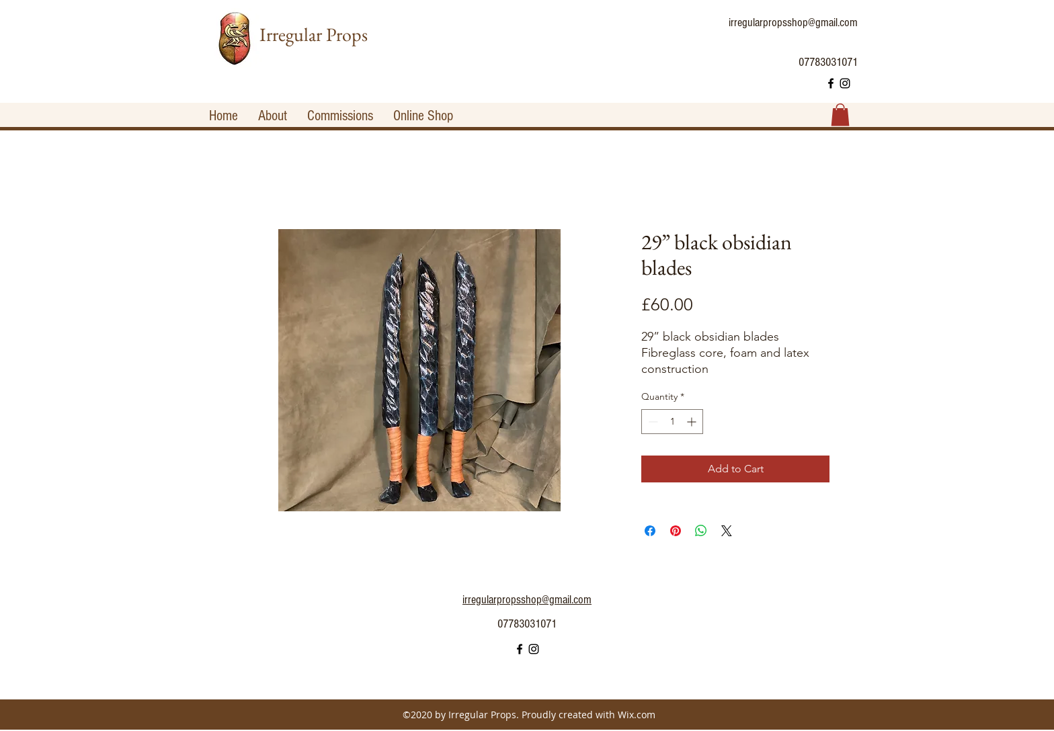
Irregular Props (313, 34)
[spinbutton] (672, 421)
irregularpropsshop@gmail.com (793, 22)
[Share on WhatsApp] (701, 531)
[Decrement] (651, 421)
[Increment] (692, 421)
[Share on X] (727, 531)
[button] (840, 114)
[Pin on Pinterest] (675, 531)
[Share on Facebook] (650, 531)
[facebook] (831, 83)
